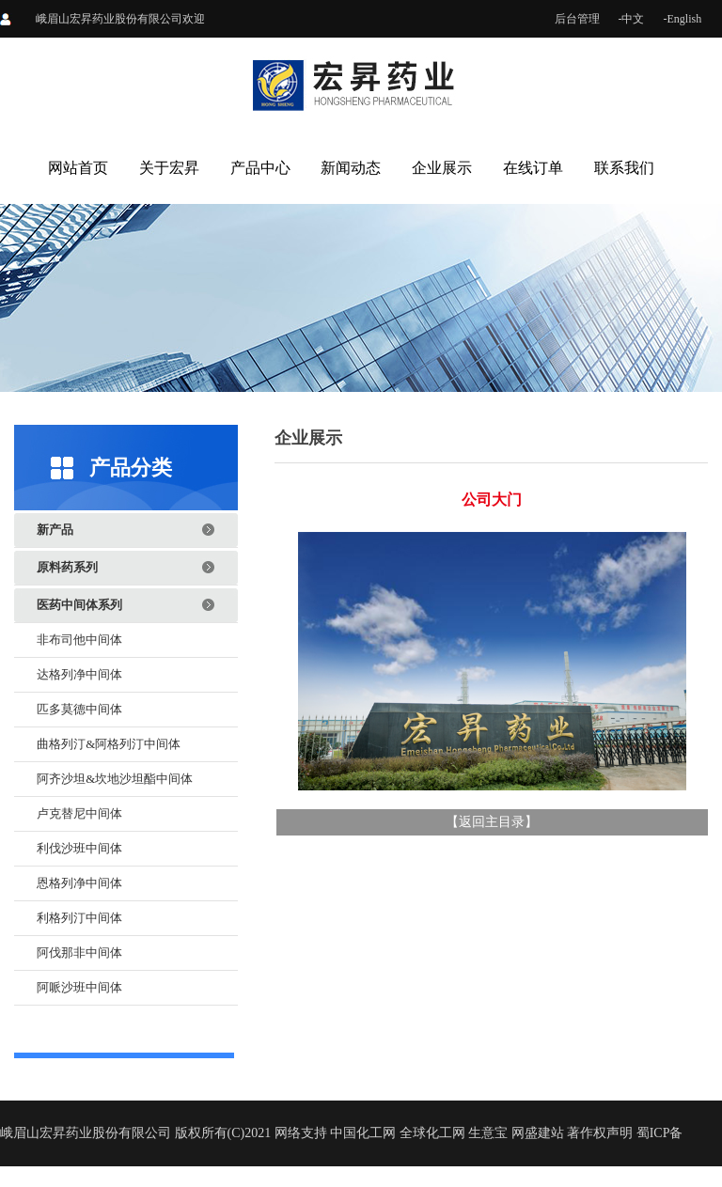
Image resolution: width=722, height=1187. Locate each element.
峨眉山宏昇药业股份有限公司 (109, 18)
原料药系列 (67, 567)
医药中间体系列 (79, 605)
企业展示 (442, 168)
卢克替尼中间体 (79, 813)
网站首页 (78, 168)
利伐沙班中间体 (79, 848)
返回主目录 (492, 822)
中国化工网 (363, 1133)
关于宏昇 (169, 168)
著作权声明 (600, 1133)
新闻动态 (351, 168)
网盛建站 (537, 1133)
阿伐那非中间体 (79, 952)
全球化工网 (432, 1133)
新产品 (55, 530)
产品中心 (260, 168)
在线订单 (533, 168)
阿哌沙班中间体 (79, 987)
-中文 (632, 18)
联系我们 (624, 168)
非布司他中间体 (79, 640)
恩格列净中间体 (79, 883)
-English (683, 18)
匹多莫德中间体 (79, 709)
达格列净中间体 (79, 674)
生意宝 (488, 1133)
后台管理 (577, 18)
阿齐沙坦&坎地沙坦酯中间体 (115, 779)
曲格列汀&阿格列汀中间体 (108, 744)
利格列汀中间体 (79, 918)
